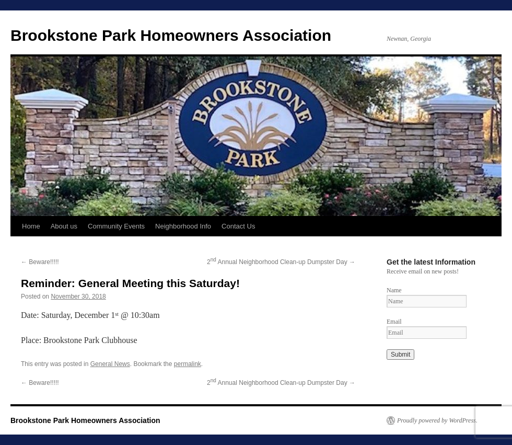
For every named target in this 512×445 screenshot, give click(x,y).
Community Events (116, 226)
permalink (187, 364)
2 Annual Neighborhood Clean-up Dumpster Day (281, 262)
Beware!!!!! (40, 262)
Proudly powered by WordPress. (437, 420)
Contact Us (238, 226)
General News (110, 364)
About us (64, 226)
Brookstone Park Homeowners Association (170, 35)
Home (31, 226)
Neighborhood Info (183, 226)
